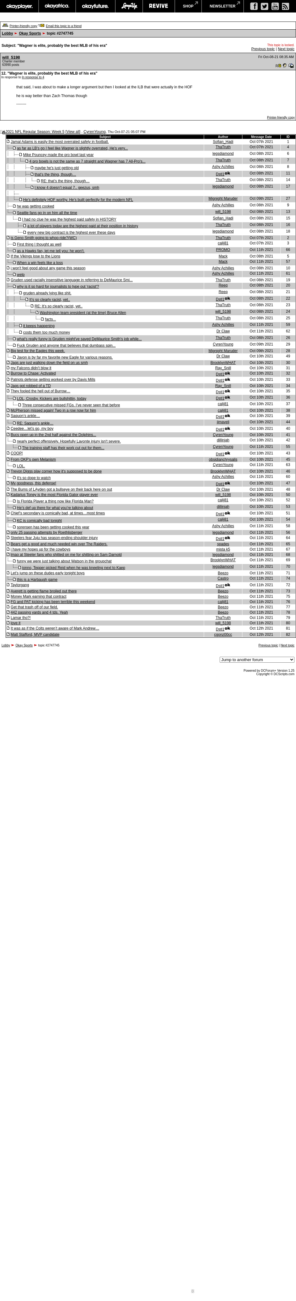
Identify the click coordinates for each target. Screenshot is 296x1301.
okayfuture (95, 6)
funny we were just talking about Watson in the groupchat (64, 561)
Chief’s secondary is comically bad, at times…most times (58, 513)
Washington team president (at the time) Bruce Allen (83, 313)
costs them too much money (46, 332)
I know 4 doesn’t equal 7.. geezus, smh (67, 187)
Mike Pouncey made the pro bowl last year (58, 155)
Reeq (223, 285)
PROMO (223, 250)
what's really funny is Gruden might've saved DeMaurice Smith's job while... (79, 339)
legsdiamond (223, 153)
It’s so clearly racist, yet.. (49, 299)
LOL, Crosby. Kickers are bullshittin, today (51, 398)
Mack (223, 256)
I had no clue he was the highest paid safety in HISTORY (69, 219)
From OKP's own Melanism (33, 459)
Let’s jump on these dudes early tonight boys (47, 573)
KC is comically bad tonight (39, 520)
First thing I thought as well (39, 244)
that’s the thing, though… (55, 174)
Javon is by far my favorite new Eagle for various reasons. (64, 357)
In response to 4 (33, 77)
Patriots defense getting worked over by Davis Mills (53, 379)
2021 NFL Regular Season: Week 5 (35, 132)
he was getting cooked (35, 206)
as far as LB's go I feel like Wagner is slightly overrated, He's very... (72, 148)
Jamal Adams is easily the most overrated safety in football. (60, 142)
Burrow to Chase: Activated (33, 373)
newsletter (223, 6)
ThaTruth (223, 147)
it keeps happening (39, 326)
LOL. (21, 466)
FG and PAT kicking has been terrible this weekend (53, 602)
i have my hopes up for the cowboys (40, 549)
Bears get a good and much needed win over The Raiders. (59, 544)
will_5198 (11, 57)
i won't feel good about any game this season (48, 268)
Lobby (7, 33)
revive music (158, 6)
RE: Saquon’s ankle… (35, 423)
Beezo (223, 573)
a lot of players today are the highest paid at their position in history (82, 226)
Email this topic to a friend (64, 26)
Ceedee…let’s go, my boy (32, 428)
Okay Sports (30, 33)
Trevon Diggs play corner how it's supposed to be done (56, 471)
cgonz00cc (223, 634)
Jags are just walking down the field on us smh (49, 363)
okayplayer (19, 6)
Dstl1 (220, 174)
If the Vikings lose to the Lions (35, 256)
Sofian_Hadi (223, 142)
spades (223, 544)
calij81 (223, 243)
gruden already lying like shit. (47, 293)
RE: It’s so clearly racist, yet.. (59, 306)
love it (15, 623)
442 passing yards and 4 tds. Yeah (39, 612)
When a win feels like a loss (40, 263)
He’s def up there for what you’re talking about (55, 508)
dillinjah (223, 440)
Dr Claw (223, 331)
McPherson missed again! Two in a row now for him (53, 410)
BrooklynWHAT (223, 363)
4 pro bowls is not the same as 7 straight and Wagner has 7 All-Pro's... (87, 161)
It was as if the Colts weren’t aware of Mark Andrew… (55, 628)
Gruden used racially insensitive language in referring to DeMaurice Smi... (72, 280)
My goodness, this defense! (33, 483)
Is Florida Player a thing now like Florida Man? (55, 501)
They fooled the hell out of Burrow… (40, 391)
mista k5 (223, 549)
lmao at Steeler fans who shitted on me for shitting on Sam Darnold (66, 554)
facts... (50, 319)
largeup (129, 6)
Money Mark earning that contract (38, 596)
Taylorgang (20, 585)
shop (188, 6)
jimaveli (223, 422)
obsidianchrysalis (223, 459)
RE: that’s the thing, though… (65, 181)
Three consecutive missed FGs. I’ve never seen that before (71, 405)
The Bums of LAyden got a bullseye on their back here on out (61, 489)
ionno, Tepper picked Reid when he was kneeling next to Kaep (73, 568)
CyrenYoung (95, 131)
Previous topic (263, 49)
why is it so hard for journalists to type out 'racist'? (58, 286)
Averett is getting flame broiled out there (44, 591)
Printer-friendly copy (23, 26)
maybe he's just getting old (57, 168)
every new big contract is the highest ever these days (71, 232)
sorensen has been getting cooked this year (53, 527)
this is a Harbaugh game (37, 579)
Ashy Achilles (223, 166)
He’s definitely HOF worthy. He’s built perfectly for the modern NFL (78, 200)
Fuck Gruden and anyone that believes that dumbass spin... (66, 345)
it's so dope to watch (33, 478)
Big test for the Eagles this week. (38, 351)
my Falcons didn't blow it (31, 368)
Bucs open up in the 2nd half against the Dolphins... (53, 435)
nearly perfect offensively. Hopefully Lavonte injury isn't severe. (69, 441)
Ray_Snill (223, 368)
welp (21, 274)
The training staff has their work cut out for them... (63, 448)
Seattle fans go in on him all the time (47, 213)
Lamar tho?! (21, 618)
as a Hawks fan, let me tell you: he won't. (50, 251)
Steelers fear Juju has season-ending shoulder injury (54, 538)
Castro (222, 578)
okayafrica (57, 6)
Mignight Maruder (222, 198)
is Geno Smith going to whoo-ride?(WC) (44, 238)
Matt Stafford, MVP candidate (35, 634)
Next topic (286, 49)
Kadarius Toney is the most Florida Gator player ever (54, 495)
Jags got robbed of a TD (31, 386)
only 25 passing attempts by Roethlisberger (46, 532)
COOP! (17, 453)
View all (72, 132)
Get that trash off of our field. (34, 607)
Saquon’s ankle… (25, 416)
